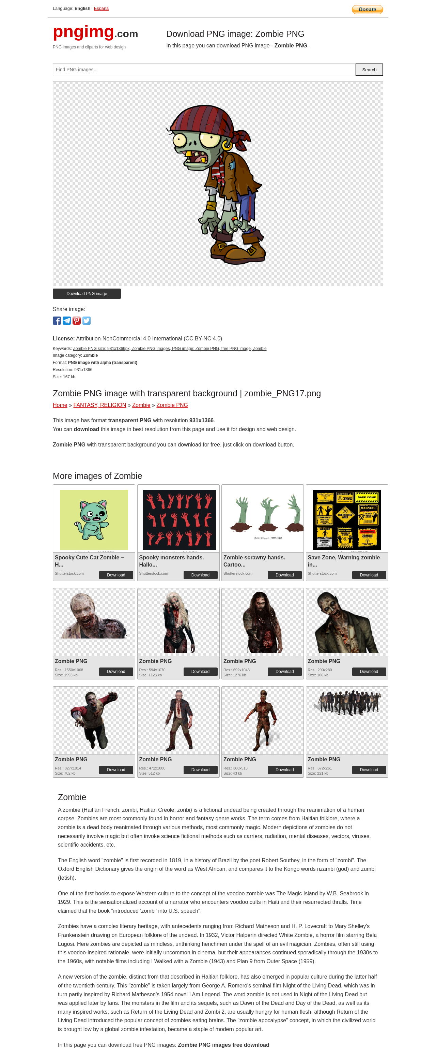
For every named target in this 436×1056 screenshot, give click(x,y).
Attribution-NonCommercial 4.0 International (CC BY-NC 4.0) (149, 338)
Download (116, 575)
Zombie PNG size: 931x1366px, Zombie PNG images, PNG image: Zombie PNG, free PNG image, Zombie (169, 348)
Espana (101, 8)
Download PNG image (87, 293)
